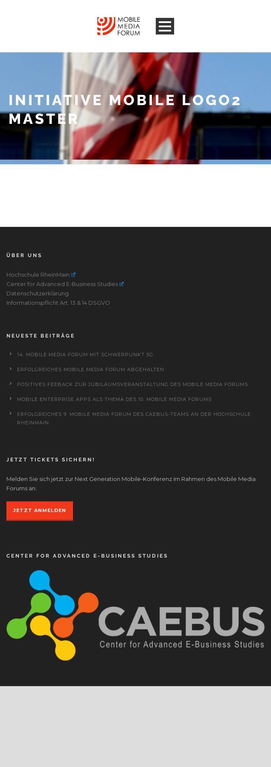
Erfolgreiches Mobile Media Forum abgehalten (90, 369)
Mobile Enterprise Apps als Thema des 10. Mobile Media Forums (114, 399)
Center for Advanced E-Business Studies (65, 283)
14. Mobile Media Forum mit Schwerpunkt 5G (85, 355)
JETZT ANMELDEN (39, 510)
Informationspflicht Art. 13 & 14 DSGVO (58, 302)
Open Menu (165, 26)
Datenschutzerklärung (37, 293)
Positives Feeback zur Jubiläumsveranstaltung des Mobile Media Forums (132, 384)
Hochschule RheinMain (41, 274)
